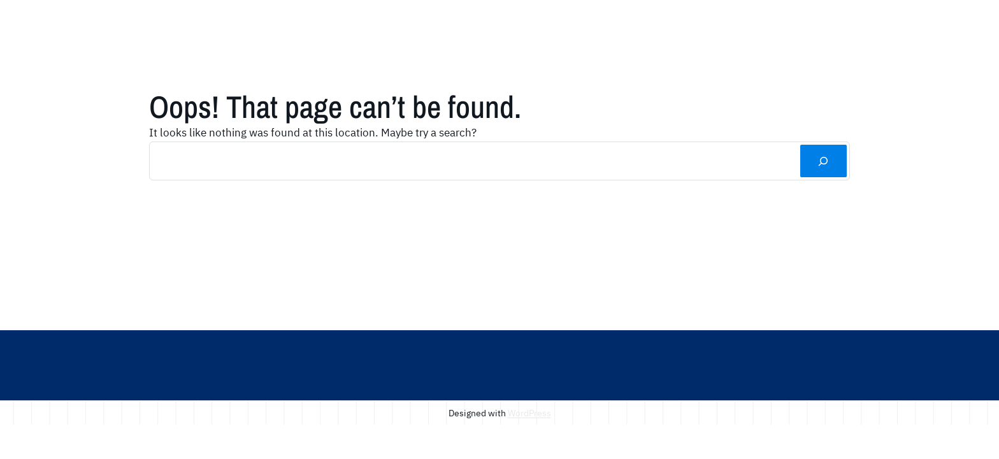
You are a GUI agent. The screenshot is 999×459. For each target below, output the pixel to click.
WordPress (529, 413)
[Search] (823, 161)
